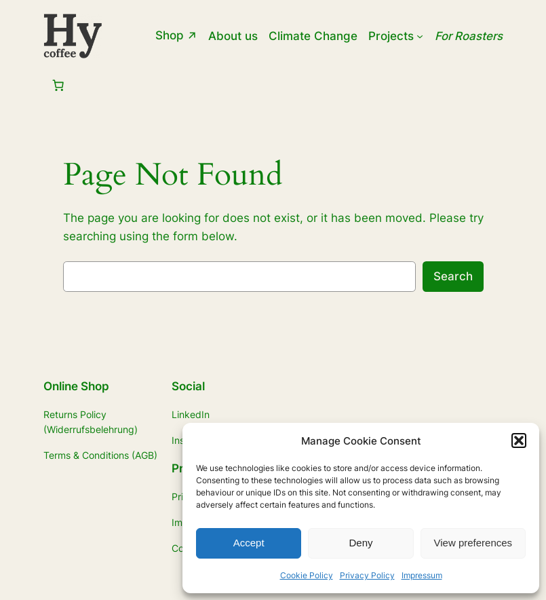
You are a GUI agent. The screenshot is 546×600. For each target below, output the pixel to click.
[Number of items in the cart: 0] (57, 85)
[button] (519, 440)
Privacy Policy (367, 575)
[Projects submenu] (419, 36)
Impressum (422, 575)
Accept (249, 542)
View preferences (473, 542)
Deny (360, 542)
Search (453, 276)
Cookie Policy (306, 575)
